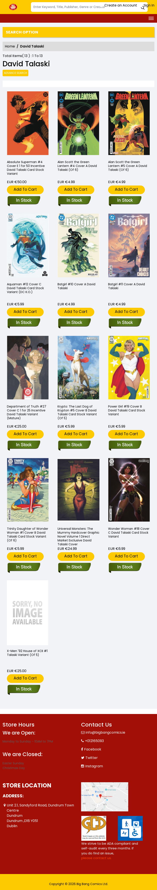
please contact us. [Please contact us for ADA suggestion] (96, 858)
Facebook (92, 749)
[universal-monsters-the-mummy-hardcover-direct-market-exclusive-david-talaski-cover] (74, 567)
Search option (22, 32)
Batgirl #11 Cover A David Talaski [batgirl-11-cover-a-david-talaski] (126, 286)
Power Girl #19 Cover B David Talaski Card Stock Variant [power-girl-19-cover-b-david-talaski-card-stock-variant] (126, 410)
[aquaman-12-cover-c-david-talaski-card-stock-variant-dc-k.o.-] (23, 322)
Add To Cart (25, 189)
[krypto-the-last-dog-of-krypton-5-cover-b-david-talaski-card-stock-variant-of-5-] (74, 445)
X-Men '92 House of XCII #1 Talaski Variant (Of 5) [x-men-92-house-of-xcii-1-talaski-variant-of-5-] (27, 653)
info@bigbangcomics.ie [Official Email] (105, 732)
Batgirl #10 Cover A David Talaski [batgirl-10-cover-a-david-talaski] (76, 286)
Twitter (91, 757)
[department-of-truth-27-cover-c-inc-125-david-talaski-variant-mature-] (23, 445)
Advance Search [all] (15, 73)
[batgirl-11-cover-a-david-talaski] (125, 322)
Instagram (94, 766)
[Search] (89, 7)
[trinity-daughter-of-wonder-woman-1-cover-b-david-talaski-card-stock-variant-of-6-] (23, 567)
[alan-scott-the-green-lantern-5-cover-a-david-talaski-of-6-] (129, 123)
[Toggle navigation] (151, 18)
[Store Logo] (13, 7)
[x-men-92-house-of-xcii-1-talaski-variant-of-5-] (27, 612)
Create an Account (118, 5)
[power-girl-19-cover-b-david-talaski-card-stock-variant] (125, 445)
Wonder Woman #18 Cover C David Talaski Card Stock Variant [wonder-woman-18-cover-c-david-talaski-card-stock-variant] (128, 532)
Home (10, 46)
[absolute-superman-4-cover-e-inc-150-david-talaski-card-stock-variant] (28, 123)
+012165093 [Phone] (94, 740)
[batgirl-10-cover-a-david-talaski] (74, 322)
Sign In (146, 5)
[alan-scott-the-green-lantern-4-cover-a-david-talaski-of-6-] (78, 123)
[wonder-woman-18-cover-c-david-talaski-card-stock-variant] (125, 567)
